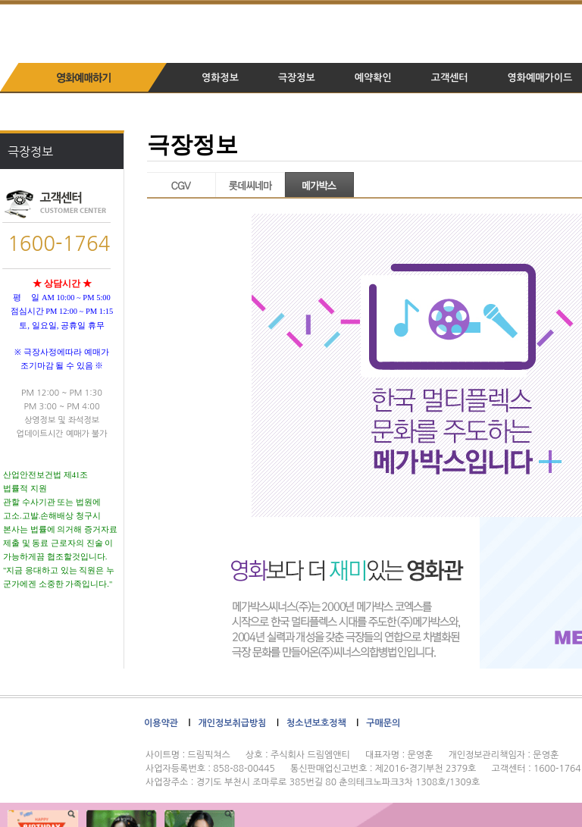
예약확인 (373, 78)
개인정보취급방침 (232, 723)
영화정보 (220, 78)
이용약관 (161, 723)
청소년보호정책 (316, 723)
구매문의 (383, 723)
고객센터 (449, 78)
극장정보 (296, 78)
